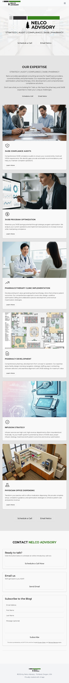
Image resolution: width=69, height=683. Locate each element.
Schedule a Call (25, 43)
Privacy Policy (42, 642)
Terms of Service (53, 642)
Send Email (34, 586)
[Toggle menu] (65, 3)
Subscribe (34, 637)
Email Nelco (45, 43)
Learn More (10, 165)
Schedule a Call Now (34, 563)
